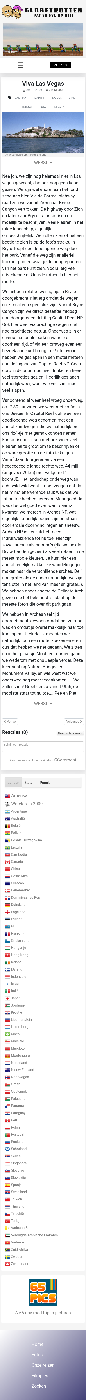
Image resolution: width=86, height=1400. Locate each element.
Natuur (57, 97)
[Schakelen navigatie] (20, 65)
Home (37, 1344)
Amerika (20, 97)
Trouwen (28, 107)
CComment (65, 760)
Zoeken (60, 65)
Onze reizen (43, 1365)
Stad (72, 97)
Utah (44, 107)
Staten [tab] (30, 783)
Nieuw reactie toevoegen (70, 733)
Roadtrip (39, 97)
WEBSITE (43, 162)
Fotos (37, 1354)
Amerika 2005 (34, 90)
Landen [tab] (13, 783)
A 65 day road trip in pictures (43, 1312)
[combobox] (39, 65)
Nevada (59, 107)
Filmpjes (40, 1375)
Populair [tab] (46, 783)
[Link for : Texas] (43, 39)
